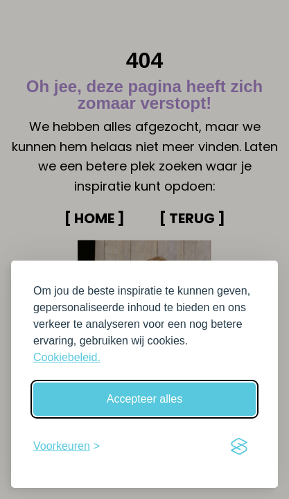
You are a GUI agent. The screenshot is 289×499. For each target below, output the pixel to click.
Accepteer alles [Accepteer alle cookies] (144, 399)
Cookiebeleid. (66, 357)
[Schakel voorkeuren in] (66, 446)
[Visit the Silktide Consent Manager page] (239, 446)
